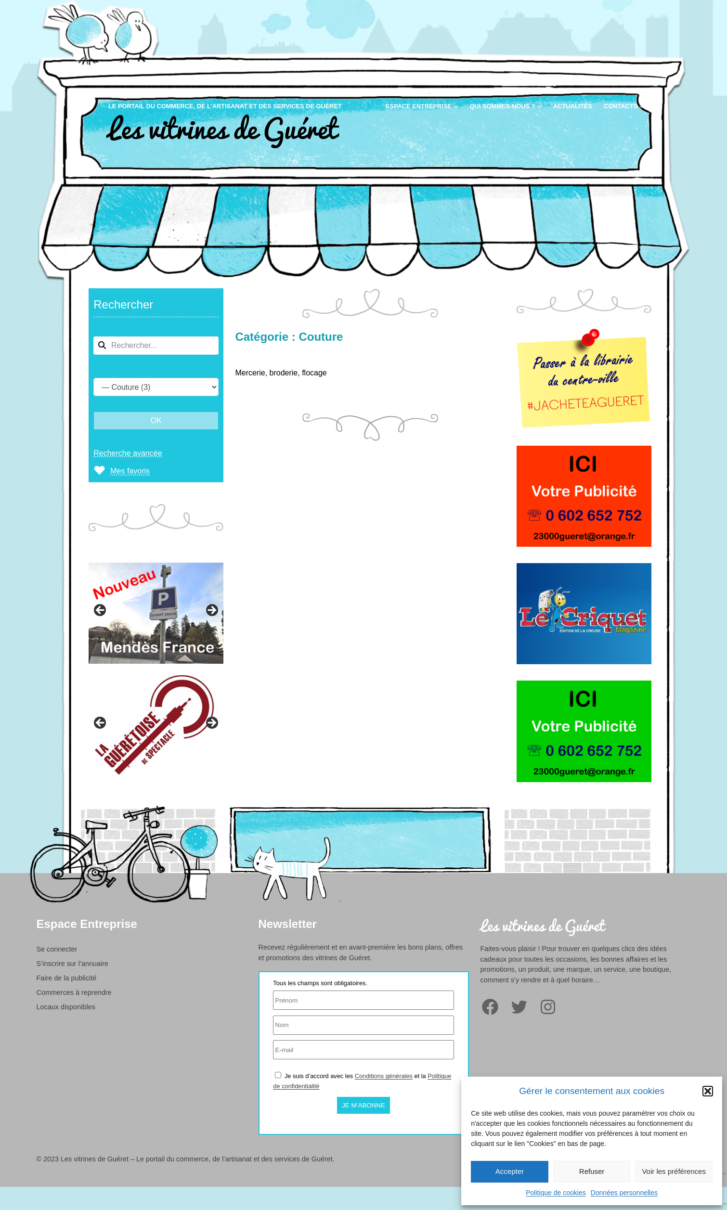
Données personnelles (624, 1193)
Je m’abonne (363, 1105)
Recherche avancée (127, 453)
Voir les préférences (674, 1171)
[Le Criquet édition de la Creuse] (584, 666)
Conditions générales (384, 1076)
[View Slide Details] (156, 613)
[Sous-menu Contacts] (641, 106)
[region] (156, 608)
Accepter (509, 1171)
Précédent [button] (100, 611)
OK (156, 420)
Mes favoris (130, 471)
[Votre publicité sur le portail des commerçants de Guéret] (584, 549)
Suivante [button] (211, 611)
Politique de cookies (556, 1193)
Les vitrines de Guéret (222, 127)
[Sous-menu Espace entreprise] (456, 106)
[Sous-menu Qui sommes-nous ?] (539, 106)
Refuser (592, 1171)
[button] (708, 1091)
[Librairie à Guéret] (584, 431)
